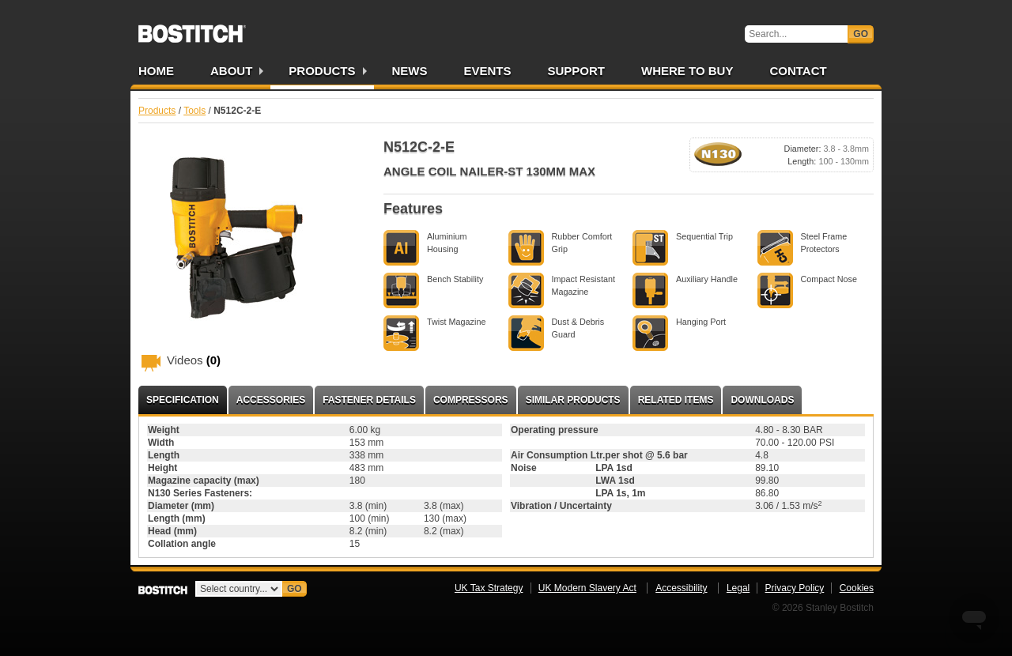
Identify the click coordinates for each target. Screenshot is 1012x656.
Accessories (270, 399)
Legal (738, 588)
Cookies (857, 588)
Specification (182, 399)
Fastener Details (369, 399)
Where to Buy (687, 70)
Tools (194, 110)
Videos (194, 360)
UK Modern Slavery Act (587, 588)
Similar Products (573, 399)
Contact (797, 70)
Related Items (676, 399)
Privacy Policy (795, 588)
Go (860, 34)
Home (156, 70)
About (231, 70)
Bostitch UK (192, 28)
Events (488, 70)
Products (322, 70)
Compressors (470, 399)
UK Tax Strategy (489, 588)
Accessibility (681, 588)
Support (577, 70)
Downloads (762, 399)
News (410, 70)
